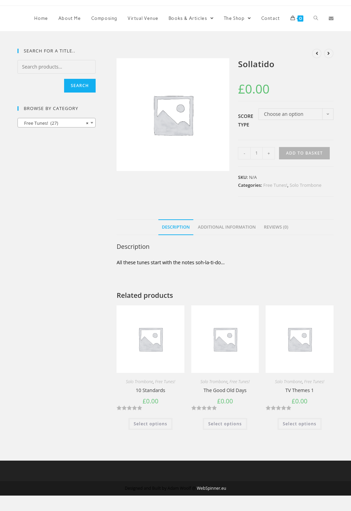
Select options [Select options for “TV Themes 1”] (299, 424)
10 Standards (150, 390)
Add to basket (304, 153)
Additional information (227, 227)
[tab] (175, 227)
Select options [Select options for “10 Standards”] (150, 424)
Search (80, 85)
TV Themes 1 (299, 390)
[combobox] (56, 122)
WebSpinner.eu (211, 488)
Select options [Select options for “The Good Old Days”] (225, 424)
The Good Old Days (225, 390)
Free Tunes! (275, 185)
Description (176, 227)
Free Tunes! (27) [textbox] (54, 123)
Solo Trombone (306, 185)
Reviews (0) (276, 227)
